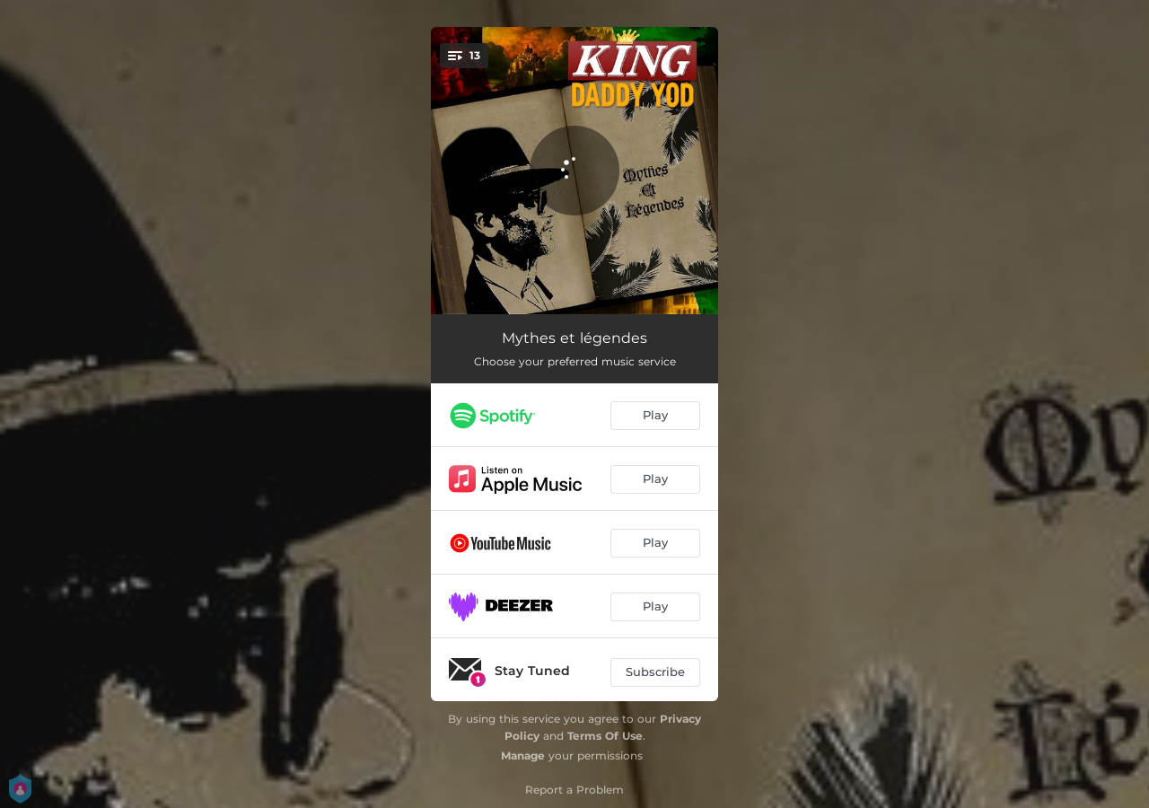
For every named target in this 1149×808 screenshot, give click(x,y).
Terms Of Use (605, 735)
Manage (523, 755)
